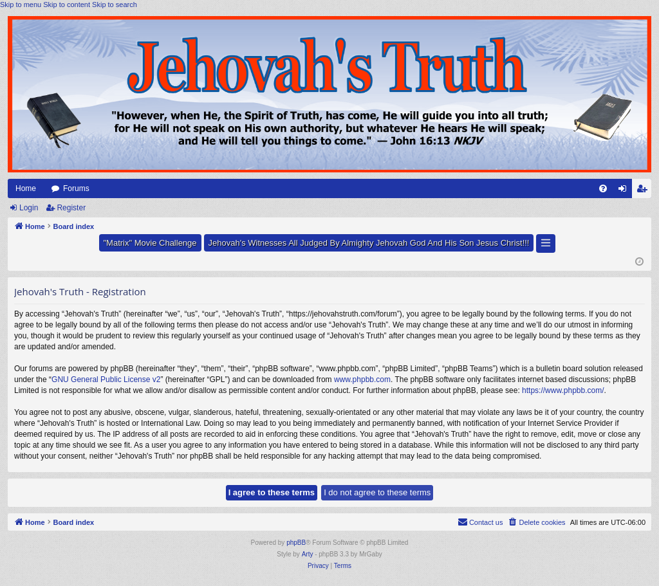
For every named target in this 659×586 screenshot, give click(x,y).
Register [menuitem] (644, 191)
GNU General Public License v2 (105, 379)
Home (25, 188)
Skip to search (114, 4)
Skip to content (66, 4)
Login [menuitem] (625, 191)
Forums (76, 188)
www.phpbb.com (362, 379)
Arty (307, 554)
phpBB (296, 542)
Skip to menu (20, 4)
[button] (545, 243)
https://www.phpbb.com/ (563, 390)
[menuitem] (603, 188)
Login (28, 207)
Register (71, 207)
